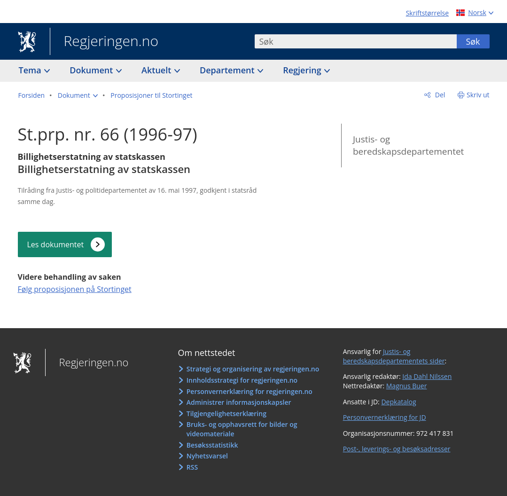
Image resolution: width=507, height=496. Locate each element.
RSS (192, 467)
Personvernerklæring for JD (384, 417)
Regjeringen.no (104, 42)
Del (439, 94)
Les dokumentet (55, 244)
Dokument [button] (92, 70)
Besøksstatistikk (212, 445)
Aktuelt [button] (157, 70)
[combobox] (356, 41)
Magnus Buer (406, 385)
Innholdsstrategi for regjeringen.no (242, 380)
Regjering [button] (303, 70)
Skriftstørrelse (427, 12)
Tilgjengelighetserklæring (226, 413)
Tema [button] (31, 70)
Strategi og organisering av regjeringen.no (253, 368)
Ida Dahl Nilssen (427, 376)
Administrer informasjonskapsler (239, 402)
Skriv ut (478, 94)
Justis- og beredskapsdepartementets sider (394, 356)
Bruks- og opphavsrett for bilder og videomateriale (242, 429)
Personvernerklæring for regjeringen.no (249, 391)
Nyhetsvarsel (207, 455)
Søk (473, 41)
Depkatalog (398, 401)
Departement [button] (228, 70)
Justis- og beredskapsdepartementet (408, 145)
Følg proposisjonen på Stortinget (75, 289)
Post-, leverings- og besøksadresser (397, 448)
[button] (78, 95)
